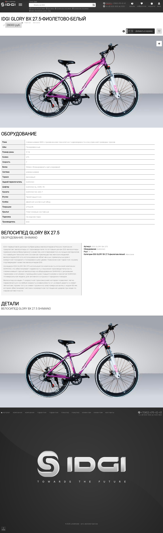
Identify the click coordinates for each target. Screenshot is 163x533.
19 (132, 31)
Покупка (65, 412)
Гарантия (41, 412)
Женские (36, 23)
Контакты (109, 412)
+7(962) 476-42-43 (119, 3)
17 (129, 31)
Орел (35, 1)
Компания (17, 412)
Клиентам (86, 412)
